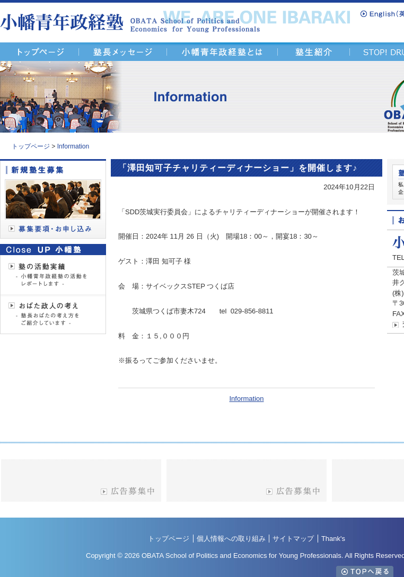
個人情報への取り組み (231, 539)
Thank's (333, 539)
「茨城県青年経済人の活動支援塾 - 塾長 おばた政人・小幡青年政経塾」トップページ (39, 51)
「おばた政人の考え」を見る (53, 314)
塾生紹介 (314, 51)
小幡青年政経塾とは (222, 51)
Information (73, 146)
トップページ (31, 146)
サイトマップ (293, 539)
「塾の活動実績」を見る (53, 274)
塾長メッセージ (123, 51)
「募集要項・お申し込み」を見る (53, 199)
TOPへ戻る (364, 571)
